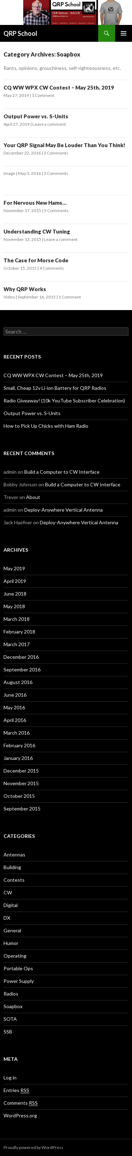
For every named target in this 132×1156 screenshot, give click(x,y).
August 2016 (18, 682)
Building (12, 867)
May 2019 (14, 568)
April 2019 (15, 581)
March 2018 (17, 619)
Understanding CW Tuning (37, 231)
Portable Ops (18, 968)
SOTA (10, 1019)
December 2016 (21, 657)
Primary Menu (123, 33)
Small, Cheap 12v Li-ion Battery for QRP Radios (55, 388)
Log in (10, 1078)
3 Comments (56, 153)
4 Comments (51, 268)
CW (8, 892)
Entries (16, 1090)
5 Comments (56, 210)
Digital (11, 905)
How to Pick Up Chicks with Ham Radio (46, 426)
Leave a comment (49, 124)
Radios (11, 994)
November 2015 (21, 783)
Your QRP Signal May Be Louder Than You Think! (64, 145)
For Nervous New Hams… (35, 202)
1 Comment (43, 95)
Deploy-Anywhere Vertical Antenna (63, 510)
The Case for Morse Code (36, 260)
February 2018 (19, 632)
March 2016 (17, 733)
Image (9, 173)
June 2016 (15, 695)
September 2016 (22, 669)
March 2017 (17, 644)
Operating (15, 956)
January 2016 (18, 758)
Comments (21, 1103)
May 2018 (14, 606)
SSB (8, 1032)
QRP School (20, 33)
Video (9, 297)
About (33, 497)
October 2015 (19, 796)
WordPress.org (20, 1115)
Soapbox (13, 1006)
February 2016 (19, 745)
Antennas (14, 855)
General (12, 930)
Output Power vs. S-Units (36, 116)
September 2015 (22, 809)
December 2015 (21, 771)
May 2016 (14, 707)
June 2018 (15, 594)
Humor (11, 943)
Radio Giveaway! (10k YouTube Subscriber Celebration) (64, 400)
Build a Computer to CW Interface (62, 472)
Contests (14, 880)
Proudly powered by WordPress (33, 1147)
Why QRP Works (25, 289)
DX (7, 918)
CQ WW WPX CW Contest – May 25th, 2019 (59, 87)
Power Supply (19, 981)
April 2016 (15, 720)
